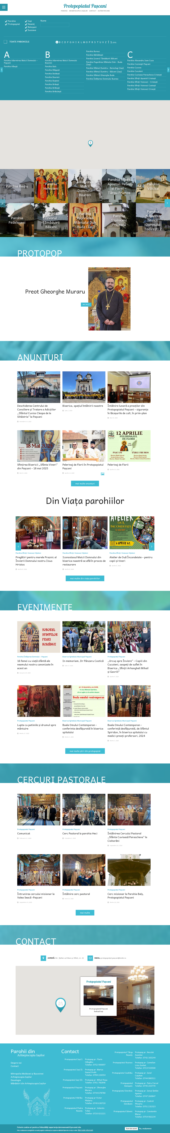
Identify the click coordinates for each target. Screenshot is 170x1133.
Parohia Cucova (134, 67)
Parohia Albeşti (11, 66)
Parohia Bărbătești (94, 54)
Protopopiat (14, 23)
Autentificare (104, 11)
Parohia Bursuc (93, 51)
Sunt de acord (131, 1129)
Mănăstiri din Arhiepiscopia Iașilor (28, 1083)
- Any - (17, 42)
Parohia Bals (50, 66)
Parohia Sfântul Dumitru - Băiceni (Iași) (104, 71)
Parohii (64, 11)
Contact (92, 11)
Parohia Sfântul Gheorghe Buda (100, 75)
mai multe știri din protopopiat (85, 751)
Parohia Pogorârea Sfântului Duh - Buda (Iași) (104, 63)
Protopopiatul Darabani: (127, 1102)
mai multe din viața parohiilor (85, 578)
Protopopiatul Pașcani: (73, 1087)
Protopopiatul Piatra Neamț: (74, 1109)
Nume (43, 20)
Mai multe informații (85, 1130)
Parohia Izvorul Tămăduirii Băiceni (102, 58)
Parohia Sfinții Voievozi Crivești (141, 89)
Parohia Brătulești (53, 91)
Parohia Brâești (52, 84)
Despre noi (16, 1062)
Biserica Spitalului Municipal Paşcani (77, 656)
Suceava (32, 30)
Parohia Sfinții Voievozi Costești (141, 85)
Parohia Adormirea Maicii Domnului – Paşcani (21, 61)
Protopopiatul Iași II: (73, 1069)
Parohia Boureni (52, 77)
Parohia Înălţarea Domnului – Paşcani (32, 656)
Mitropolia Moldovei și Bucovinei (27, 1073)
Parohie (12, 20)
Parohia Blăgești (52, 69)
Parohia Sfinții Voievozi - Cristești (142, 81)
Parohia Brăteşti (52, 87)
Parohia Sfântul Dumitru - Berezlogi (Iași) (105, 68)
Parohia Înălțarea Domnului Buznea (102, 78)
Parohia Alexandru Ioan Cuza (140, 60)
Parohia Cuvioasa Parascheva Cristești (144, 74)
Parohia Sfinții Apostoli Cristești (141, 78)
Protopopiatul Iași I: (74, 1059)
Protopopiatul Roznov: (123, 1062)
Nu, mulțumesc (145, 1129)
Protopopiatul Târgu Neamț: (124, 1053)
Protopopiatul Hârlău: (73, 1097)
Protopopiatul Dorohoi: (122, 1090)
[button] (90, 143)
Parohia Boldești (52, 73)
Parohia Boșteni (52, 80)
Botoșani (32, 27)
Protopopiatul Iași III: (73, 1079)
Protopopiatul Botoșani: (127, 1084)
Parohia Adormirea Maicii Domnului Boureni (61, 61)
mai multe (85, 912)
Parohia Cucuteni (135, 71)
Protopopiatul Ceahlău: (122, 1072)
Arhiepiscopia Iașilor (78, 11)
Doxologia (16, 1080)
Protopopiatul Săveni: (123, 1111)
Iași (30, 20)
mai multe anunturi (85, 483)
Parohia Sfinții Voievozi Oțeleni (28, 552)
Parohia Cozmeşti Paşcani (138, 63)
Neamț (31, 23)
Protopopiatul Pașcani (85, 6)
